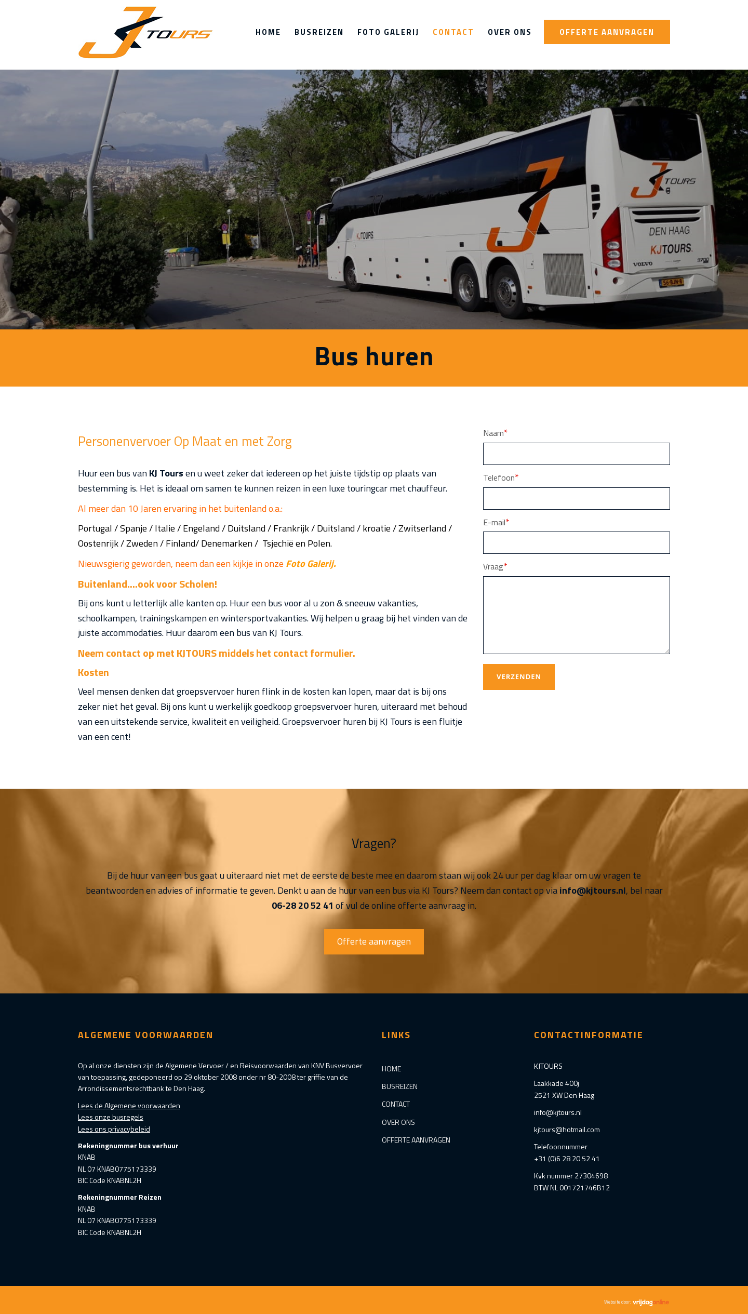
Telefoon (501, 477)
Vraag (495, 566)
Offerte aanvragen (606, 32)
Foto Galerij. (311, 563)
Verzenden (519, 676)
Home (268, 32)
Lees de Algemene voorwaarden (129, 1105)
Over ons (510, 32)
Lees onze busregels (110, 1116)
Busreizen (319, 32)
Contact (453, 32)
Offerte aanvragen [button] (374, 941)
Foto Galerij (388, 32)
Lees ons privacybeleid (114, 1128)
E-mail (496, 522)
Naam (495, 433)
